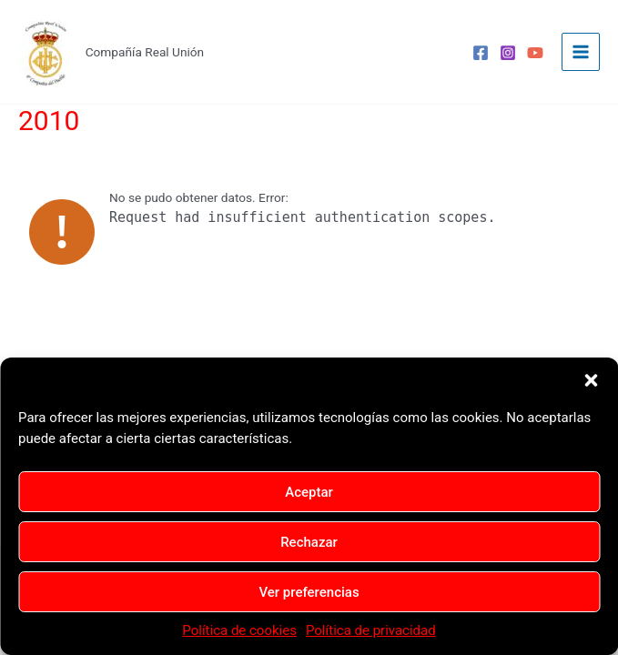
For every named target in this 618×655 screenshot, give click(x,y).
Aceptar (309, 492)
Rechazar (309, 542)
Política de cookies (239, 630)
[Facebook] (480, 53)
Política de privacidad (371, 630)
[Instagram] (508, 53)
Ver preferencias (308, 592)
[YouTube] (535, 53)
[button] (591, 380)
